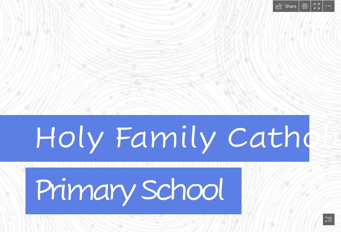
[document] (170, 116)
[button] (286, 6)
